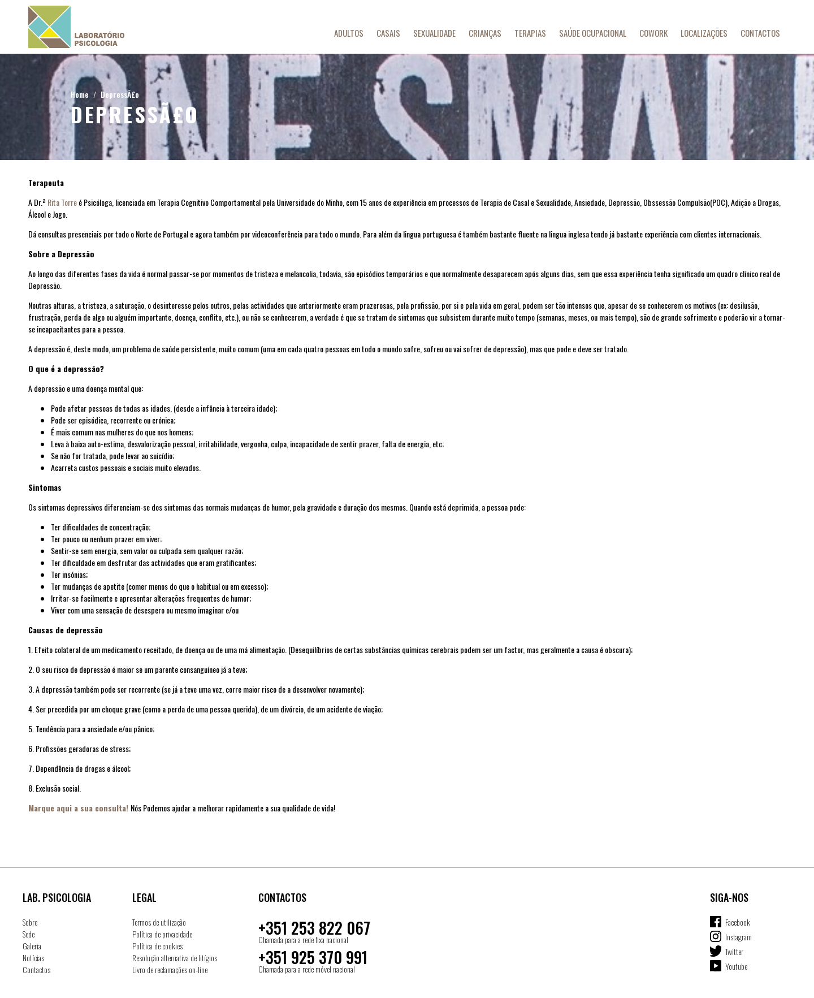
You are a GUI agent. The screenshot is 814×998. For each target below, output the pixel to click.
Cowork (653, 33)
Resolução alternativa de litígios (174, 958)
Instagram (738, 937)
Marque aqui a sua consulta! (78, 808)
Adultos (348, 33)
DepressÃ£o (120, 94)
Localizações (704, 33)
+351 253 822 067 (314, 927)
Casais (388, 33)
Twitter (734, 951)
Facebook (737, 922)
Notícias (33, 958)
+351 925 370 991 (312, 957)
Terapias (530, 33)
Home (80, 94)
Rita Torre (62, 202)
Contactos (760, 33)
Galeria (32, 946)
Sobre (30, 922)
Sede (28, 934)
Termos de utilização (159, 922)
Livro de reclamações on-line (169, 969)
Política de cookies (157, 946)
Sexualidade (434, 33)
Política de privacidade (162, 934)
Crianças (485, 33)
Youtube (736, 966)
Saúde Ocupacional (592, 33)
